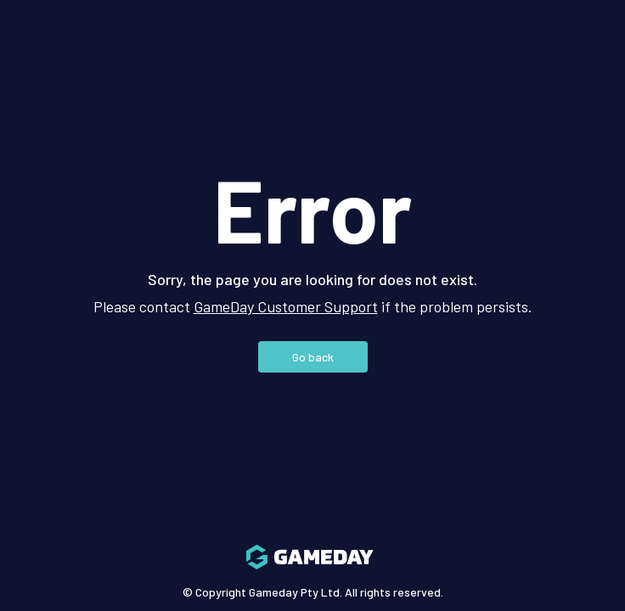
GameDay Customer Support (286, 306)
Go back (313, 357)
